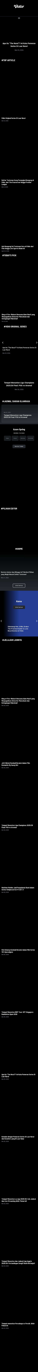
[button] (19, 18)
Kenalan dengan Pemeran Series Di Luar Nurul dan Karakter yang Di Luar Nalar (18, 1138)
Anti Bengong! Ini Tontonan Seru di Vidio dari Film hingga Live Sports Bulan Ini (17, 247)
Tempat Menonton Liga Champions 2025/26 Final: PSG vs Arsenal (17, 416)
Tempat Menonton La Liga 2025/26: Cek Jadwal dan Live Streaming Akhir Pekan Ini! (19, 1200)
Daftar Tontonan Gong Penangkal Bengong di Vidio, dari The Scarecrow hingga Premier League (18, 182)
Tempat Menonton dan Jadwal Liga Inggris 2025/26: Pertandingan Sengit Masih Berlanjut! (18, 1262)
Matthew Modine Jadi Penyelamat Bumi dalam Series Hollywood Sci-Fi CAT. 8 (18, 889)
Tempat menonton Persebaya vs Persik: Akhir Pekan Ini (18, 1324)
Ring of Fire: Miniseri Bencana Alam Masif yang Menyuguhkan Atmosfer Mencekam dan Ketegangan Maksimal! (18, 316)
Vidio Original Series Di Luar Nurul (13, 118)
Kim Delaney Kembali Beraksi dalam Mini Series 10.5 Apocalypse (18, 951)
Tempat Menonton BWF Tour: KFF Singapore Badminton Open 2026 (17, 1013)
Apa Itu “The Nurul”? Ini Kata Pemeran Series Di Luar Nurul (18, 1075)
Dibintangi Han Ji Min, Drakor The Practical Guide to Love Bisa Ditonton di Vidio (18, 629)
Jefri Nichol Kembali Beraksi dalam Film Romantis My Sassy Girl (16, 764)
